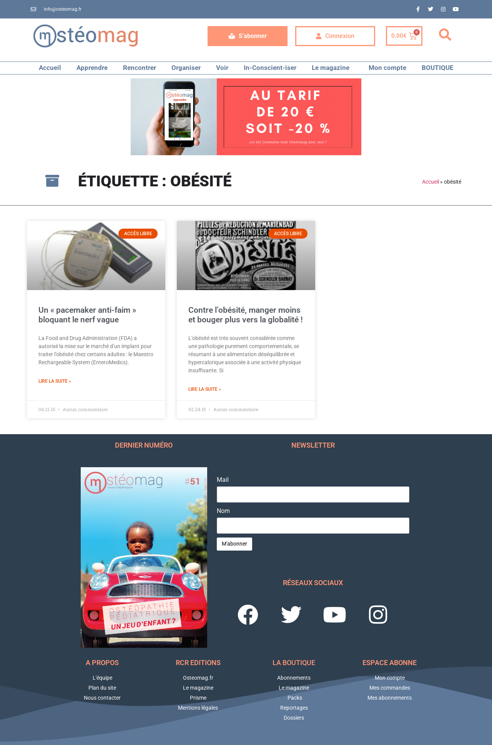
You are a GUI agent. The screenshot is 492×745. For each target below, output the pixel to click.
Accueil (50, 67)
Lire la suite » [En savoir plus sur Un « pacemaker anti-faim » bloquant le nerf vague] (54, 381)
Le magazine (332, 68)
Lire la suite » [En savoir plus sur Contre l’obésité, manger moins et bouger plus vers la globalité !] (204, 389)
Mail (223, 480)
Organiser (186, 67)
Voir (222, 67)
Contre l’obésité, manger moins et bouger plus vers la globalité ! (245, 314)
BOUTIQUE (438, 67)
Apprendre (92, 67)
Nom (223, 511)
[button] (445, 35)
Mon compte (387, 67)
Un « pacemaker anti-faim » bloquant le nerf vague (87, 314)
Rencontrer (139, 67)
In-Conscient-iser (270, 67)
